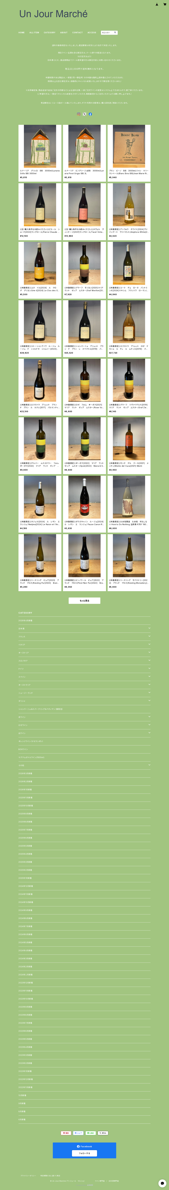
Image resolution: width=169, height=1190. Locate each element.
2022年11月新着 (25, 1087)
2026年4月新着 (25, 620)
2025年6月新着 (25, 838)
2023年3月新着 (25, 1055)
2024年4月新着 (25, 950)
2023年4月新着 (25, 1047)
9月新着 (22, 1103)
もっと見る (84, 600)
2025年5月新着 (25, 846)
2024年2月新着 (25, 966)
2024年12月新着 (25, 886)
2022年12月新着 (25, 1079)
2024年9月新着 (25, 910)
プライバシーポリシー (28, 1176)
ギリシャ (21, 701)
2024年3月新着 (25, 958)
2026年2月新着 (25, 781)
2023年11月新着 (25, 991)
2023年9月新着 (25, 1007)
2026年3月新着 (25, 773)
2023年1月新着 (25, 1071)
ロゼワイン (22, 725)
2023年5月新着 (25, 1039)
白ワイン (21, 733)
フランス (21, 637)
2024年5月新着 (25, 942)
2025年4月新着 (25, 854)
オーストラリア (24, 685)
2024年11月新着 (25, 894)
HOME (21, 32)
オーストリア (23, 653)
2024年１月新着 (25, 975)
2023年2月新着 (25, 1063)
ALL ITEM (34, 32)
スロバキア (23, 661)
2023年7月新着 (25, 1023)
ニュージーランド (25, 693)
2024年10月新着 (25, 902)
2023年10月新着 (25, 999)
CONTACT (77, 32)
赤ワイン (21, 717)
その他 (21, 765)
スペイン (21, 677)
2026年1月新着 (25, 789)
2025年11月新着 (25, 797)
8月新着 (22, 1111)
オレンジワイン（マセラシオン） (30, 741)
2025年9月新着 (25, 814)
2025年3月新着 (25, 862)
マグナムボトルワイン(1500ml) (31, 757)
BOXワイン (23, 749)
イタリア (21, 645)
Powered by (84, 1185)
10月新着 (22, 1095)
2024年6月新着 (25, 934)
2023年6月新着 (25, 1031)
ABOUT (64, 32)
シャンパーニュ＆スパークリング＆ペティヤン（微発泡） (40, 709)
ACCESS (92, 32)
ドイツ (21, 669)
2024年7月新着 (25, 926)
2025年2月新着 (25, 870)
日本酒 (21, 628)
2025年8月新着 (25, 822)
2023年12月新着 (25, 983)
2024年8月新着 (25, 918)
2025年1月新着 (25, 878)
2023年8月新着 (25, 1015)
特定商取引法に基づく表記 (50, 1176)
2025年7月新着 (25, 830)
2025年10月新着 (25, 806)
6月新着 (22, 1119)
